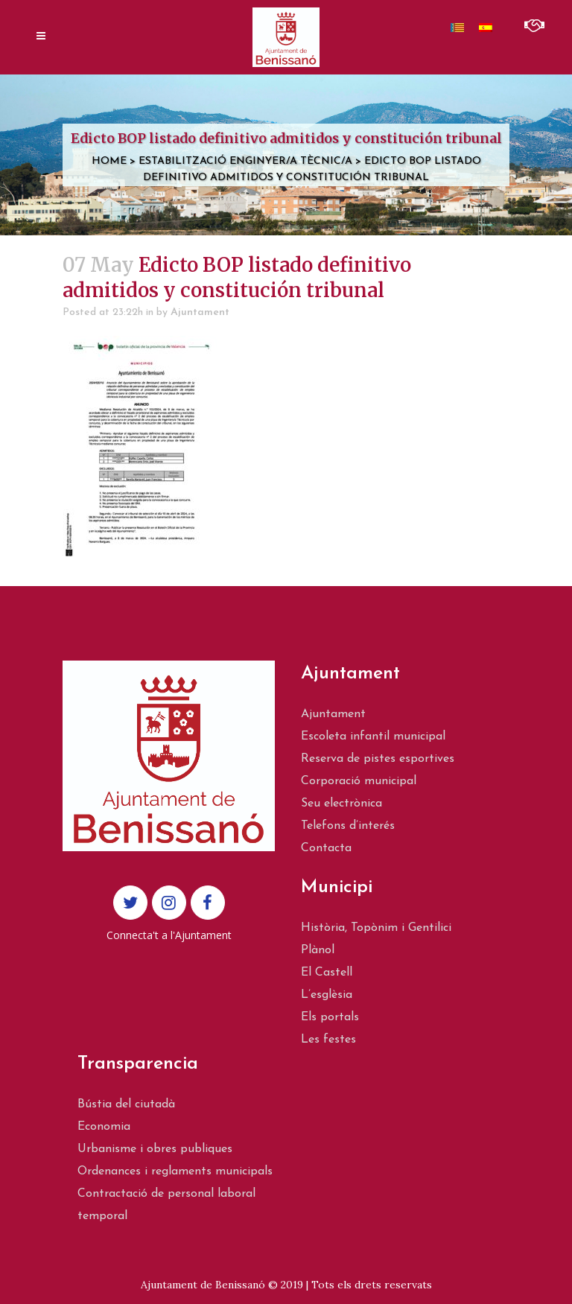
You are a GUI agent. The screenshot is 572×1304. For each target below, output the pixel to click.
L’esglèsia (326, 995)
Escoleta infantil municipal (373, 736)
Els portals (330, 1017)
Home (109, 161)
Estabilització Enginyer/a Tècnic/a (245, 161)
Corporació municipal (358, 781)
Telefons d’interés (348, 826)
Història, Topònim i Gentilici (376, 928)
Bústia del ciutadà (126, 1104)
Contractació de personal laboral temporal (166, 1205)
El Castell (326, 973)
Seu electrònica (341, 804)
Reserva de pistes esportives (377, 759)
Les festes (328, 1040)
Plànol (317, 950)
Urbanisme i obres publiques (154, 1149)
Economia (103, 1127)
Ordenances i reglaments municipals (175, 1171)
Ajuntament (200, 312)
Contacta (326, 848)
